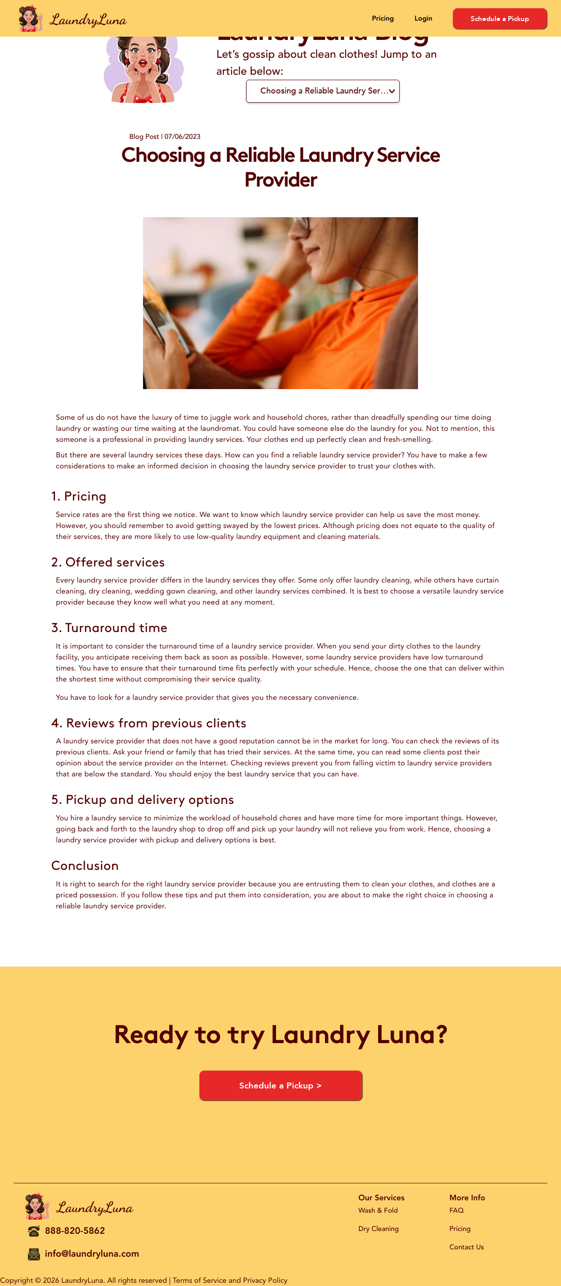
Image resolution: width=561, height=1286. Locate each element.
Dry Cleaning (378, 1229)
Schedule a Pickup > (280, 1086)
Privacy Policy (265, 1280)
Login (423, 18)
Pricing (383, 18)
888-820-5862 (75, 1231)
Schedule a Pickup (500, 18)
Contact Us (467, 1247)
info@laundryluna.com (92, 1254)
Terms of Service (199, 1280)
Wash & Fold (378, 1210)
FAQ (457, 1210)
